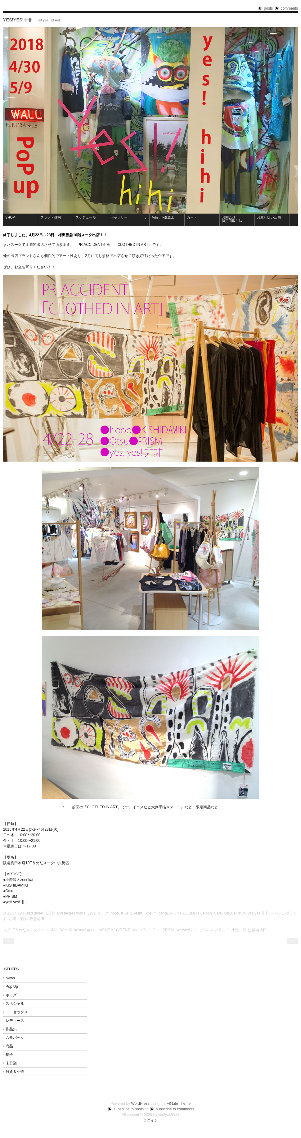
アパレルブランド (214, 930)
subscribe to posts (129, 1109)
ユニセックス (17, 1012)
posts (268, 8)
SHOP (10, 217)
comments (289, 8)
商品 (9, 1046)
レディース (15, 1020)
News (10, 978)
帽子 (9, 1054)
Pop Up (12, 986)
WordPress (140, 1103)
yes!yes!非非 (17, 19)
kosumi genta (157, 913)
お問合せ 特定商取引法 (237, 219)
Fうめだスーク (96, 913)
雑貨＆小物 (15, 1071)
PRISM (240, 913)
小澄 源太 (18, 919)
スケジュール (85, 217)
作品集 (13, 1029)
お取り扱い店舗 (269, 217)
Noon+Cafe (212, 913)
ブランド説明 (50, 217)
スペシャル (15, 1003)
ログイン (150, 1120)
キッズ (11, 995)
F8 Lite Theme (179, 1103)
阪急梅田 (36, 919)
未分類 (50, 913)
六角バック (15, 1038)
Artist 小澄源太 (163, 217)
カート (192, 217)
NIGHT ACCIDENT (185, 913)
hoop (115, 913)
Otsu (228, 913)
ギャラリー (127, 217)
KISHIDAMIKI (132, 913)
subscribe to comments (175, 1109)
